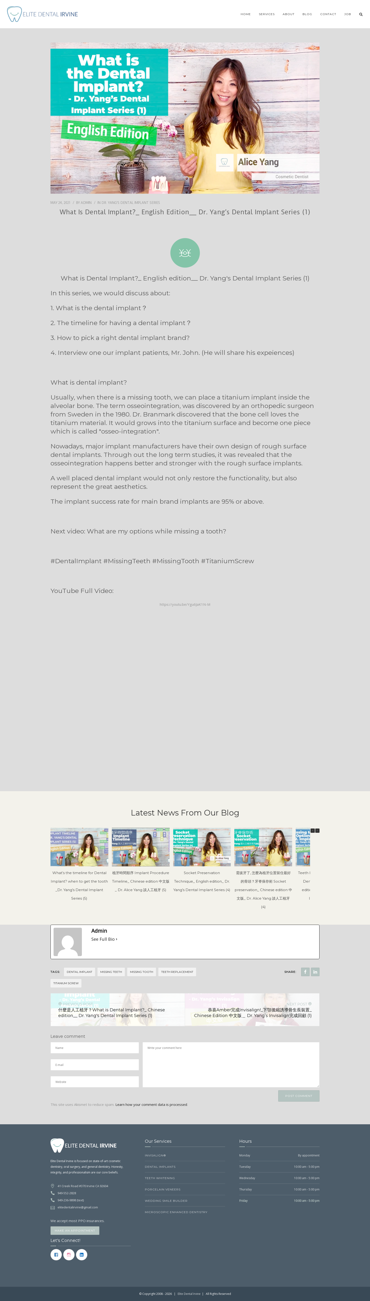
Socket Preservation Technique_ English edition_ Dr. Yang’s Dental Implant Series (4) (201, 881)
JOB (347, 14)
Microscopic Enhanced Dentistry (176, 1212)
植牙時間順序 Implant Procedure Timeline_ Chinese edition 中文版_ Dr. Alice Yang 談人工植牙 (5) (140, 881)
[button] (317, 831)
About (288, 14)
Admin (86, 203)
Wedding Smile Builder (166, 1200)
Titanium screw (66, 983)
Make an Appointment (75, 1230)
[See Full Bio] (116, 939)
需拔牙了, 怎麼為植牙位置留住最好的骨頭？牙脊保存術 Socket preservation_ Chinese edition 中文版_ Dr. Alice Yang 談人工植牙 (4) (263, 890)
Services (267, 14)
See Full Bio (103, 939)
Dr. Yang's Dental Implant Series (130, 203)
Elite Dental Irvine (189, 1294)
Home (246, 14)
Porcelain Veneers (163, 1189)
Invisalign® (155, 1155)
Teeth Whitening (160, 1178)
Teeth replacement (177, 972)
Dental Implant (79, 972)
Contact (328, 14)
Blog (307, 14)
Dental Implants (160, 1166)
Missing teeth (111, 972)
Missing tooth (141, 972)
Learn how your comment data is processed (151, 1104)
